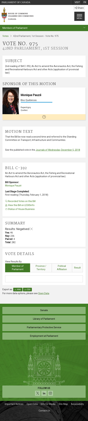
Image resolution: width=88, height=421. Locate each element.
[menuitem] (77, 2)
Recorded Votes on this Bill (20, 201)
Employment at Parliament (44, 336)
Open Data (43, 293)
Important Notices (14, 404)
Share (79, 8)
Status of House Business (20, 209)
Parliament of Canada (16, 2)
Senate (44, 310)
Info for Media (48, 404)
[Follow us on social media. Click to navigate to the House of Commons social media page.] (44, 392)
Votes (5, 36)
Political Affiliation (62, 268)
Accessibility (77, 404)
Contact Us (44, 410)
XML (18, 289)
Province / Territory (41, 268)
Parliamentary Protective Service (44, 327)
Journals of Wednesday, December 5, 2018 (58, 150)
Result (77, 267)
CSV (27, 289)
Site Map (63, 404)
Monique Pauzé (13, 185)
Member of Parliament (18, 268)
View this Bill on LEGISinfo (20, 205)
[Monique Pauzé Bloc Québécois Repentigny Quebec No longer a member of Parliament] (44, 104)
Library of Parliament (44, 319)
